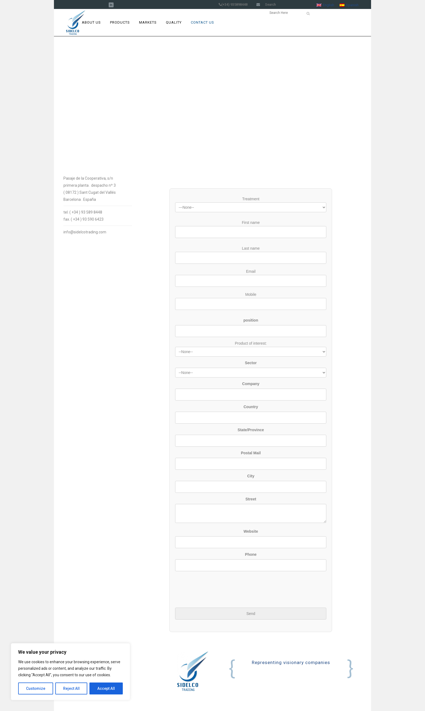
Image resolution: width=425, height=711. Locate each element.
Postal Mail (251, 453)
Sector (251, 363)
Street (250, 499)
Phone (251, 554)
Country (250, 407)
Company (250, 384)
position (250, 320)
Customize (35, 688)
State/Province (251, 430)
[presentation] (216, 584)
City (250, 476)
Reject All (71, 688)
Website (251, 531)
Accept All (106, 688)
